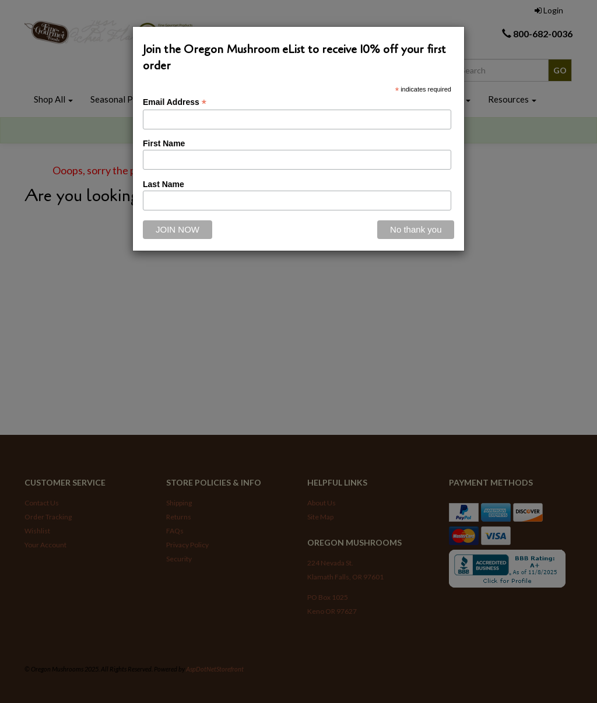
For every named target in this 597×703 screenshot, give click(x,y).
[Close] (415, 229)
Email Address (174, 102)
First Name (164, 143)
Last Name (163, 184)
